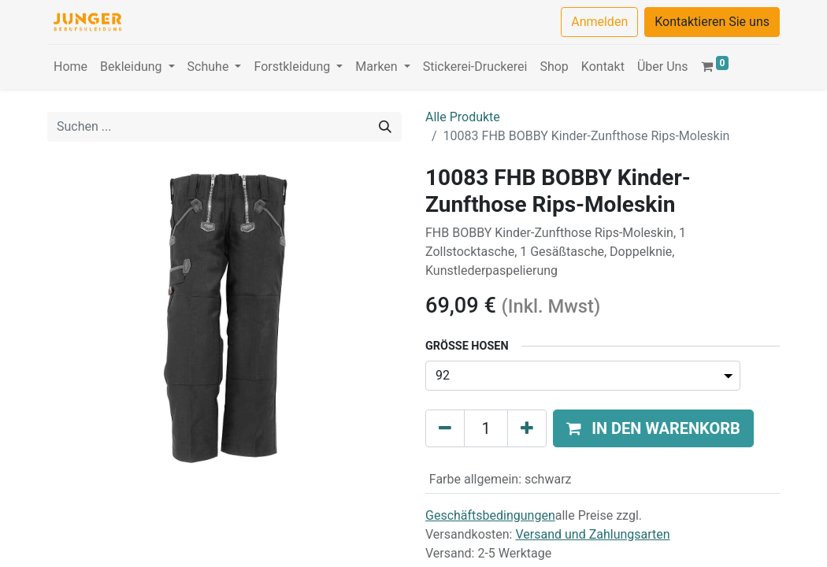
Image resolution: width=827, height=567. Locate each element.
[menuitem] (70, 67)
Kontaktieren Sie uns (712, 21)
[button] (653, 428)
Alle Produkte (462, 116)
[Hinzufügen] (527, 428)
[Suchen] (385, 127)
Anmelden (599, 21)
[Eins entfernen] (445, 428)
